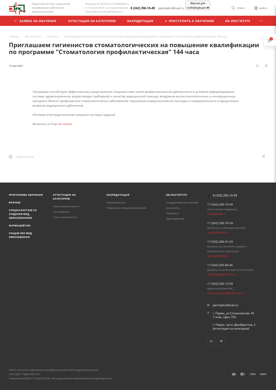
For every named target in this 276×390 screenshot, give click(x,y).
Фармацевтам (19, 225)
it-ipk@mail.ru (216, 214)
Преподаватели (175, 218)
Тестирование (61, 211)
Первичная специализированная (126, 208)
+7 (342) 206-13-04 (220, 284)
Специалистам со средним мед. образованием (23, 214)
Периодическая (116, 202)
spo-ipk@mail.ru (218, 256)
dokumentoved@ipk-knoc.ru (226, 293)
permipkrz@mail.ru (225, 305)
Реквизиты (172, 213)
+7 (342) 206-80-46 (220, 265)
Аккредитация (118, 195)
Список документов (64, 217)
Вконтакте (211, 341)
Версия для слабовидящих (197, 5)
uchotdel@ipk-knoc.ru (221, 274)
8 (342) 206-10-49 (143, 8)
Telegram (221, 341)
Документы (173, 208)
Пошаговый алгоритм (66, 206)
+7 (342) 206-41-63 (220, 242)
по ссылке (65, 124)
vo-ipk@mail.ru (217, 232)
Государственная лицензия (182, 202)
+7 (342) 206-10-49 (220, 204)
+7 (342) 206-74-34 (220, 223)
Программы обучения (26, 195)
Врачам (15, 202)
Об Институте (176, 195)
